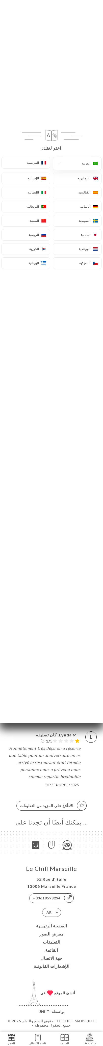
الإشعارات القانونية (51, 966)
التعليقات (51, 942)
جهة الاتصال (52, 958)
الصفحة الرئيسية (51, 925)
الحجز (11, 1039)
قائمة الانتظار (38, 1039)
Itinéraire (89, 1039)
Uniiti (44, 1011)
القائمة (51, 950)
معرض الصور (51, 933)
